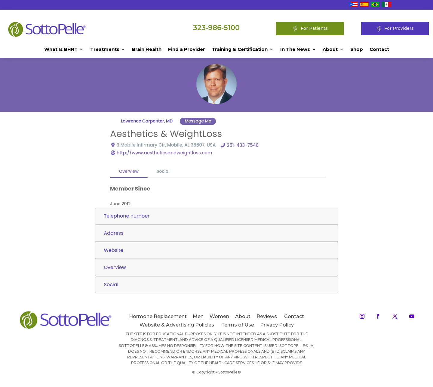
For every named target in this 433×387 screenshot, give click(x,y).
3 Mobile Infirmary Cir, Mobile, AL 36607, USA (166, 144)
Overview (129, 171)
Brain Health (146, 49)
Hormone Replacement (158, 316)
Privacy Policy (277, 325)
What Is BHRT (61, 49)
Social (163, 171)
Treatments (104, 49)
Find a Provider (186, 49)
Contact (379, 49)
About (330, 49)
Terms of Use (237, 325)
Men (198, 316)
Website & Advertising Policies (177, 325)
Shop (356, 49)
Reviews (266, 316)
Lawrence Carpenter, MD (147, 121)
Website (113, 250)
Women (219, 316)
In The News (295, 49)
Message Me (198, 121)
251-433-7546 (243, 145)
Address (114, 233)
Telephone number (127, 215)
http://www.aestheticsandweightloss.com (164, 152)
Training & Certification (240, 49)
